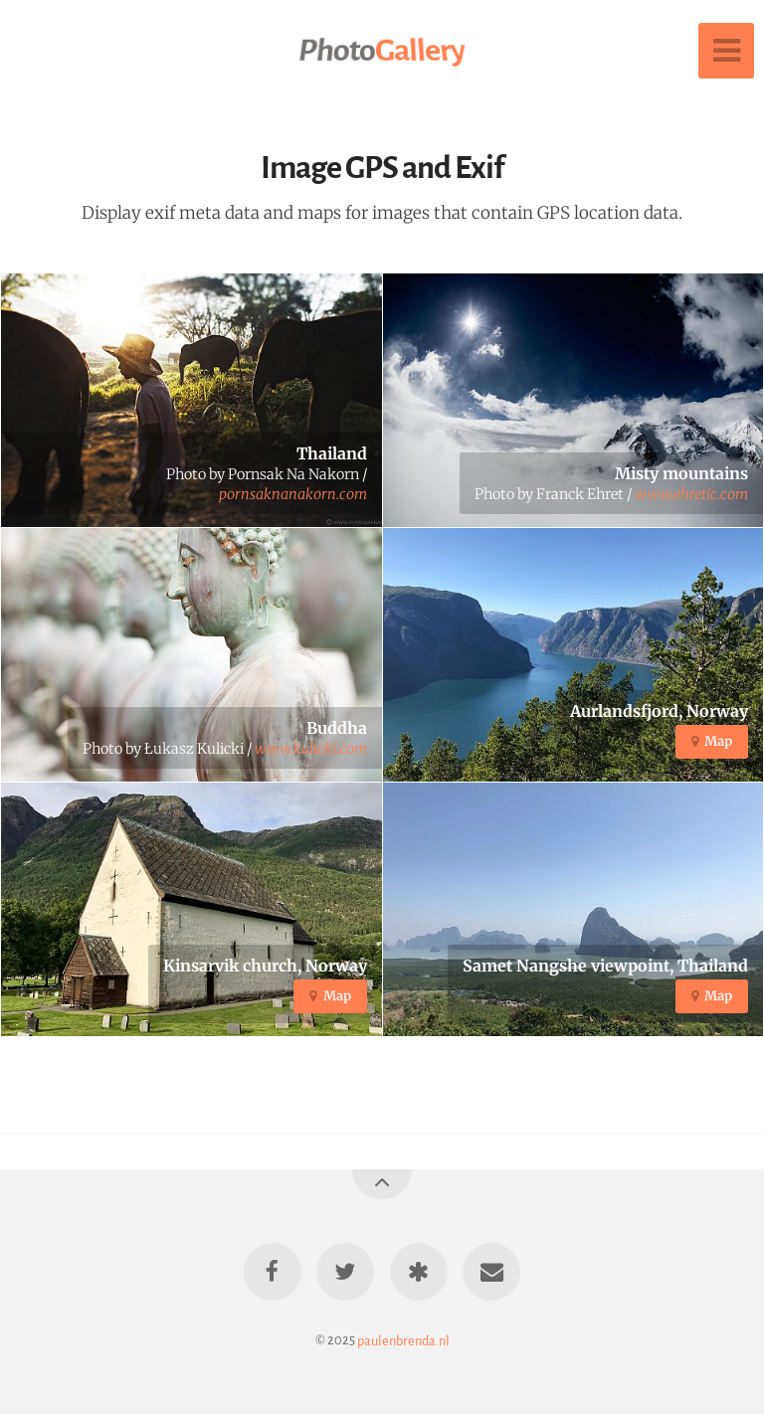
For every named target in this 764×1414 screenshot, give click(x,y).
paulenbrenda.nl (403, 1339)
